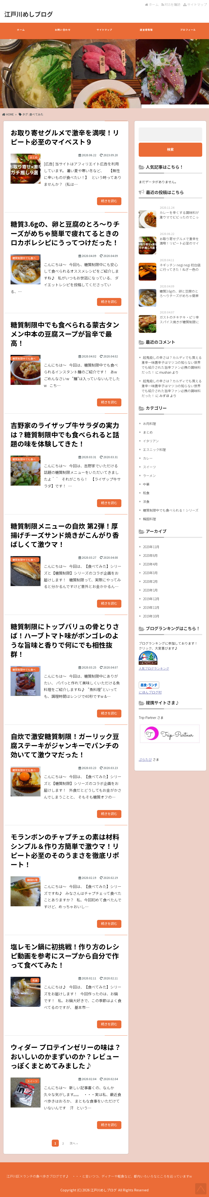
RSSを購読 (171, 4)
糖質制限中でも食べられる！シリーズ (170, 510)
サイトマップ (195, 4)
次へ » (74, 1143)
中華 (146, 484)
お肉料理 (149, 423)
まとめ (148, 432)
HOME (8, 114)
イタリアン (151, 441)
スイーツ (149, 467)
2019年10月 (151, 616)
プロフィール (188, 32)
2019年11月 (151, 607)
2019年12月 (151, 598)
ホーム (152, 4)
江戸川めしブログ (28, 14)
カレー (148, 458)
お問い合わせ (62, 32)
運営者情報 (146, 32)
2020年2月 (150, 581)
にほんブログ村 (150, 692)
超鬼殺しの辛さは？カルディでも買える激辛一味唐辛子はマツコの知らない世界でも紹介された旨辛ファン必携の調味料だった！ (172, 365)
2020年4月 (150, 564)
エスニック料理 (154, 449)
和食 (146, 493)
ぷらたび (145, 759)
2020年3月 (150, 572)
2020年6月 (150, 555)
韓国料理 (149, 519)
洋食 (146, 501)
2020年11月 (151, 546)
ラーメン (149, 475)
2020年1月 (150, 590)
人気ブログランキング (154, 668)
